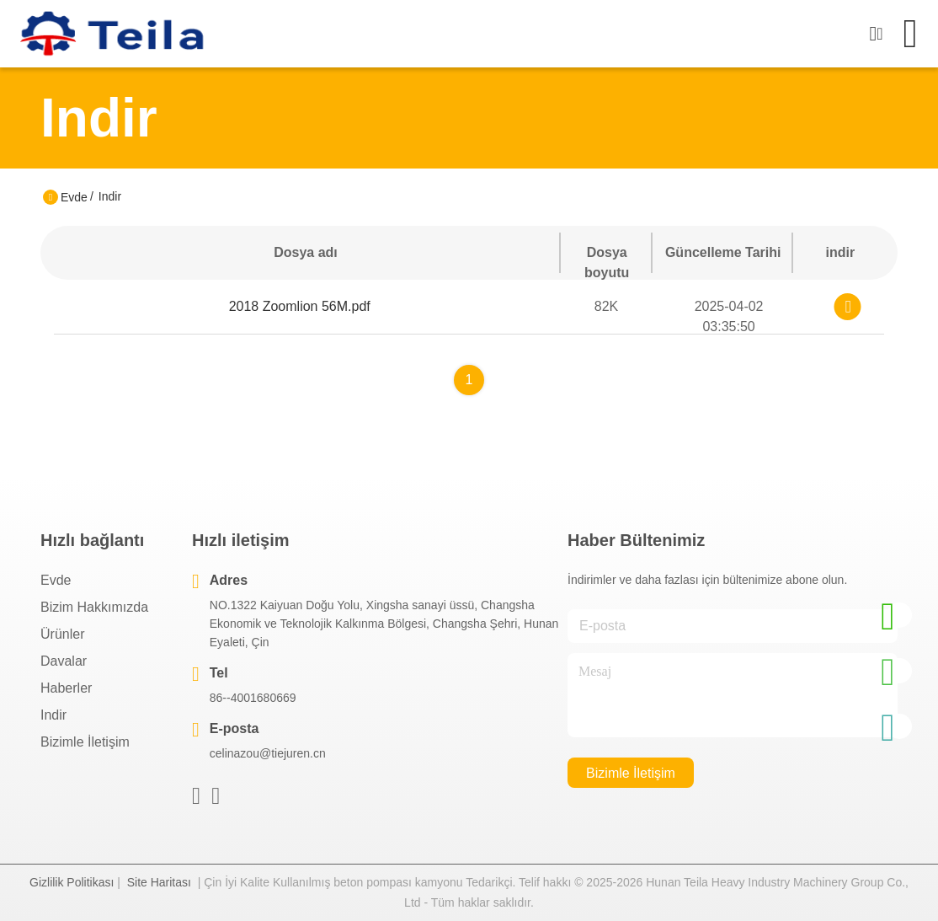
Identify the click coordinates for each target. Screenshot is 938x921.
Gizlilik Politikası (71, 882)
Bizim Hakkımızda (94, 607)
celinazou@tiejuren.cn (268, 753)
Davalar (63, 661)
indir (53, 715)
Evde (74, 197)
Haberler (66, 688)
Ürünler (62, 634)
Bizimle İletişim (85, 742)
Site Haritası (159, 882)
